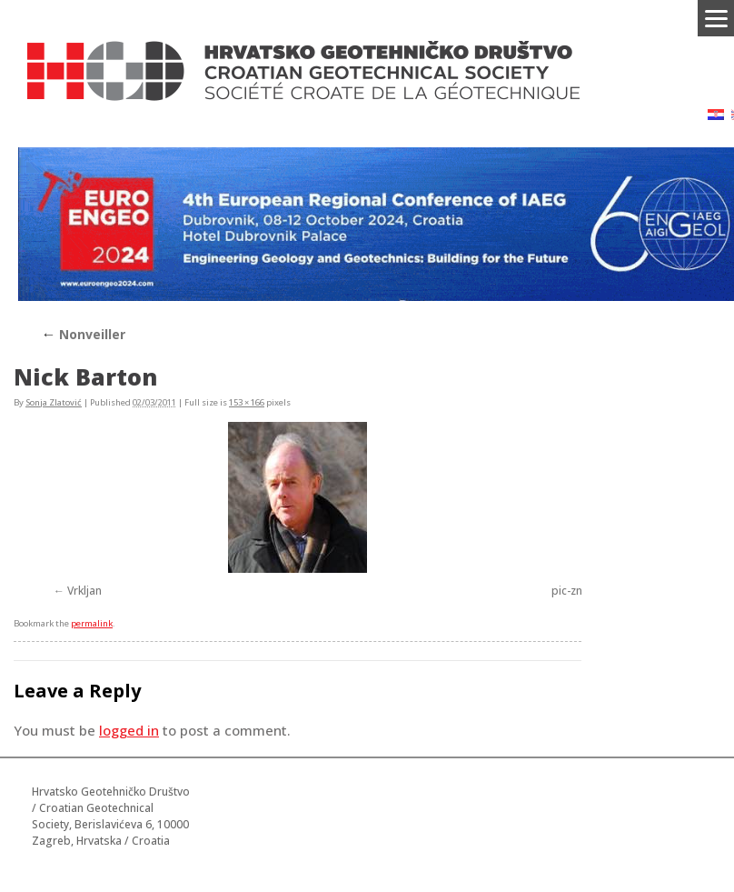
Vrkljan (84, 590)
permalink (92, 623)
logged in (129, 730)
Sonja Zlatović (53, 402)
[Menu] (716, 18)
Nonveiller (83, 334)
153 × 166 (246, 402)
